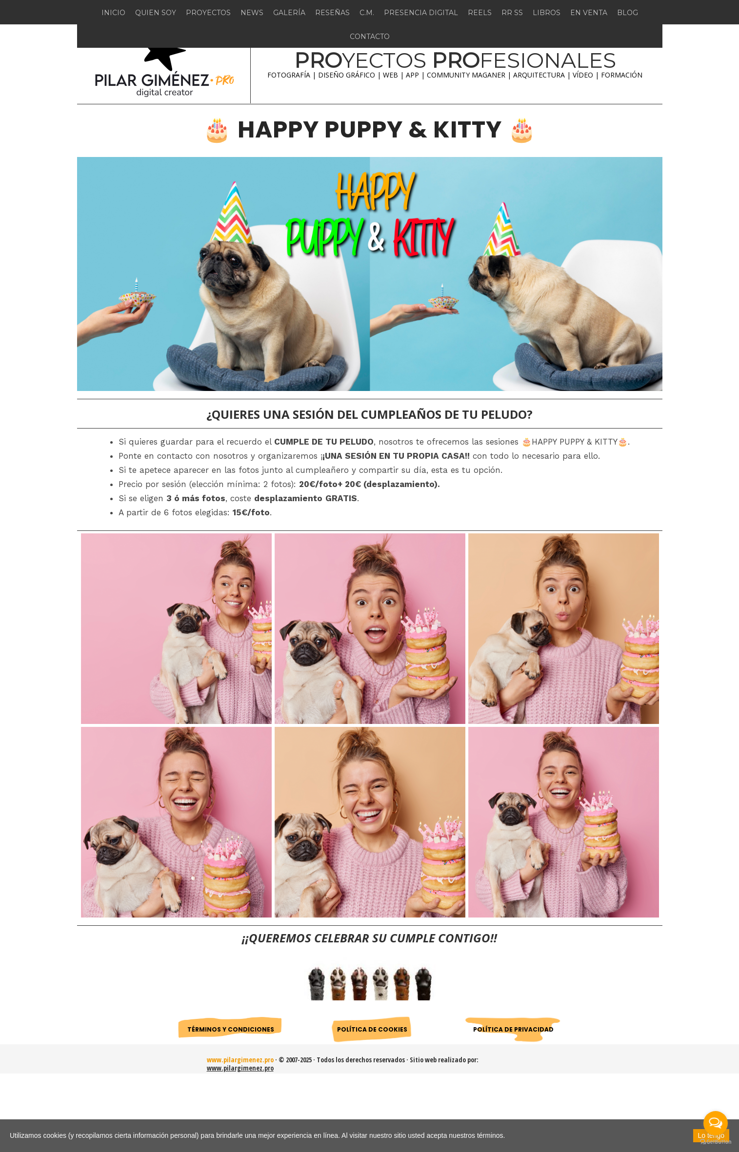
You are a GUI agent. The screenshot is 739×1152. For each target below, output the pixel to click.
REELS (480, 12)
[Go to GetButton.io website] (715, 1142)
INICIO (113, 12)
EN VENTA (588, 12)
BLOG (627, 12)
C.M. (367, 12)
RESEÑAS (332, 12)
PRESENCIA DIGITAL (421, 12)
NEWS (251, 12)
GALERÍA (289, 12)
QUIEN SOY (155, 12)
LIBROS (546, 12)
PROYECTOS (208, 12)
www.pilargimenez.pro (240, 1068)
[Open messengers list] (715, 1123)
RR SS (512, 12)
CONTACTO (370, 36)
